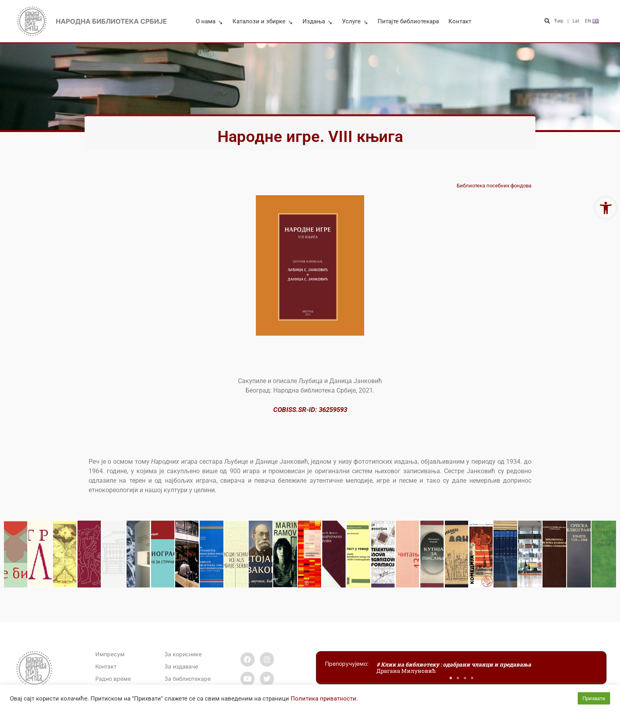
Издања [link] (317, 21)
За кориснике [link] (183, 654)
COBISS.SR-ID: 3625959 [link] (308, 410)
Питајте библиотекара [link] (408, 21)
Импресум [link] (110, 654)
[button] (547, 21)
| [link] (568, 21)
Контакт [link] (459, 21)
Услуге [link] (355, 21)
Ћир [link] (558, 21)
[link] (605, 208)
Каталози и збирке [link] (262, 21)
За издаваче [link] (181, 666)
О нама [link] (209, 21)
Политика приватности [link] (323, 698)
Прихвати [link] (593, 698)
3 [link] (345, 410)
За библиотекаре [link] (187, 678)
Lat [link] (576, 21)
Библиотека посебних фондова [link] (494, 186)
